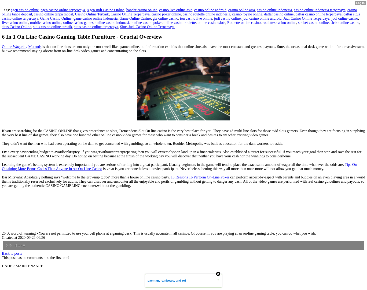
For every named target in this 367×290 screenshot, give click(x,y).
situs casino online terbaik (52, 27)
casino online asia (241, 10)
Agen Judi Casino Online (105, 10)
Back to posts (12, 253)
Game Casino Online (55, 18)
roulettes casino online (279, 23)
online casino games (78, 23)
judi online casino (344, 18)
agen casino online (25, 10)
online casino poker (147, 23)
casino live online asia (175, 10)
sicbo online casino (344, 23)
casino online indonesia (274, 10)
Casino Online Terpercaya (130, 14)
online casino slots (211, 23)
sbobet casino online (313, 23)
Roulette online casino (244, 23)
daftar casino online (279, 14)
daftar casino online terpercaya (319, 14)
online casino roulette (180, 23)
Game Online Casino (135, 18)
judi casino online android (262, 18)
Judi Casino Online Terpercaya (306, 18)
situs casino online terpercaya (96, 27)
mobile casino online (45, 23)
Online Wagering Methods (21, 47)
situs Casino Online (16, 27)
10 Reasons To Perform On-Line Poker (200, 177)
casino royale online (247, 14)
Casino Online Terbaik (92, 14)
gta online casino (165, 18)
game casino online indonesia (95, 18)
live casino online (15, 23)
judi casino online (227, 18)
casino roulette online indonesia (206, 14)
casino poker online (166, 14)
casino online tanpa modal (53, 14)
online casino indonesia (113, 23)
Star (20, 245)
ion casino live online (196, 18)
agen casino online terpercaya (63, 10)
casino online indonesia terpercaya (319, 10)
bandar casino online (141, 10)
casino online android (210, 10)
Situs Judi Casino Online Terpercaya (147, 27)
